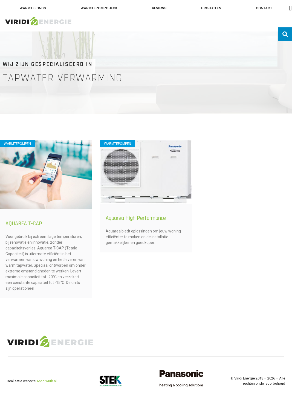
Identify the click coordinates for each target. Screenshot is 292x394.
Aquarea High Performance (136, 218)
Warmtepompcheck (99, 8)
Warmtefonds (33, 8)
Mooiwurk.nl (47, 381)
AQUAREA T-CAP (23, 223)
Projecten (211, 8)
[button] (285, 34)
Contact (264, 8)
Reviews (159, 8)
